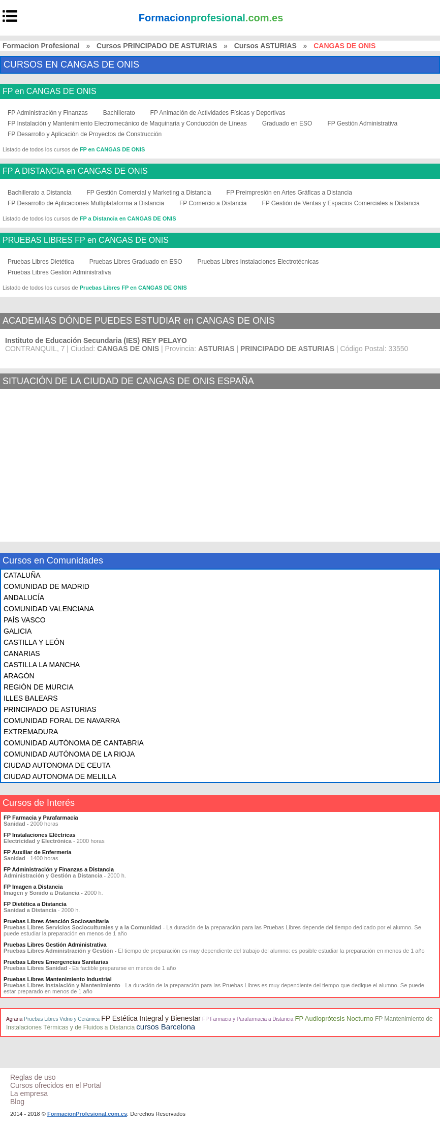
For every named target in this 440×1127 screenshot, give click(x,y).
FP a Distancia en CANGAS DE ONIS (128, 218)
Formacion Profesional (41, 46)
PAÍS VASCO (25, 620)
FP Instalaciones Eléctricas (40, 835)
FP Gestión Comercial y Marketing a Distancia (148, 192)
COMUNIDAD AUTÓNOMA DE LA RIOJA (69, 754)
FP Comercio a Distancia (213, 203)
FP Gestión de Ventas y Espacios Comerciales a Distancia (341, 203)
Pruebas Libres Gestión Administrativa (59, 272)
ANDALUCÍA (24, 597)
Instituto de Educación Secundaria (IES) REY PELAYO (96, 340)
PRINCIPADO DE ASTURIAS (50, 709)
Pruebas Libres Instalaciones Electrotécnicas (258, 261)
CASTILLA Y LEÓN (34, 642)
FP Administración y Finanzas (48, 112)
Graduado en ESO (287, 123)
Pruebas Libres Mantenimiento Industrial (58, 979)
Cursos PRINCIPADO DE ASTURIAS (157, 46)
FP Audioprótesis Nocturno (334, 1018)
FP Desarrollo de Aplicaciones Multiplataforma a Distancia (86, 203)
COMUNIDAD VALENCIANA (49, 609)
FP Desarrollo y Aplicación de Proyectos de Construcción (85, 134)
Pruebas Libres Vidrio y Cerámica (62, 1019)
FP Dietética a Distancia (35, 904)
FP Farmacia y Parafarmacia (41, 818)
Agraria (14, 1019)
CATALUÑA (22, 575)
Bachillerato (119, 112)
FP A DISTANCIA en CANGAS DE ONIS (75, 171)
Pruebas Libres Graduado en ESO (135, 261)
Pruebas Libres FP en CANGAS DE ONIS (133, 288)
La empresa (29, 1093)
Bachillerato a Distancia (39, 192)
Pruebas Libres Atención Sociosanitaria (56, 921)
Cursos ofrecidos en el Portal (56, 1085)
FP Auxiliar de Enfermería (37, 852)
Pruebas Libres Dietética (41, 261)
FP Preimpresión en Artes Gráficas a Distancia (289, 192)
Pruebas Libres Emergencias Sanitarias (56, 962)
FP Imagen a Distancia (33, 887)
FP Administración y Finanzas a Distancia (59, 869)
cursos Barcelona (165, 1026)
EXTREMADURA (31, 732)
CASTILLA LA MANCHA (42, 665)
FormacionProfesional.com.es (87, 1114)
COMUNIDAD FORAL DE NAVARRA (62, 720)
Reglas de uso (33, 1077)
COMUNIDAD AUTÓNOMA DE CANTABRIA (74, 743)
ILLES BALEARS (31, 698)
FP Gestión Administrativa (362, 123)
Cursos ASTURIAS (265, 46)
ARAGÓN (19, 676)
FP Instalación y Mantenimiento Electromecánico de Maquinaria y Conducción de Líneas (127, 123)
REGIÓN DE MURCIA (39, 687)
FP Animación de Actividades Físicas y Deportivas (218, 112)
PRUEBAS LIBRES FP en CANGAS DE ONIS (86, 240)
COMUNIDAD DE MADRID (46, 586)
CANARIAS (22, 653)
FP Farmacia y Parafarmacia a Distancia (247, 1019)
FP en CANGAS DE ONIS (50, 91)
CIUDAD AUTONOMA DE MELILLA (60, 776)
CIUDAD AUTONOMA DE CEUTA (57, 765)
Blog (17, 1102)
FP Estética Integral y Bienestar (151, 1018)
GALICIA (18, 631)
